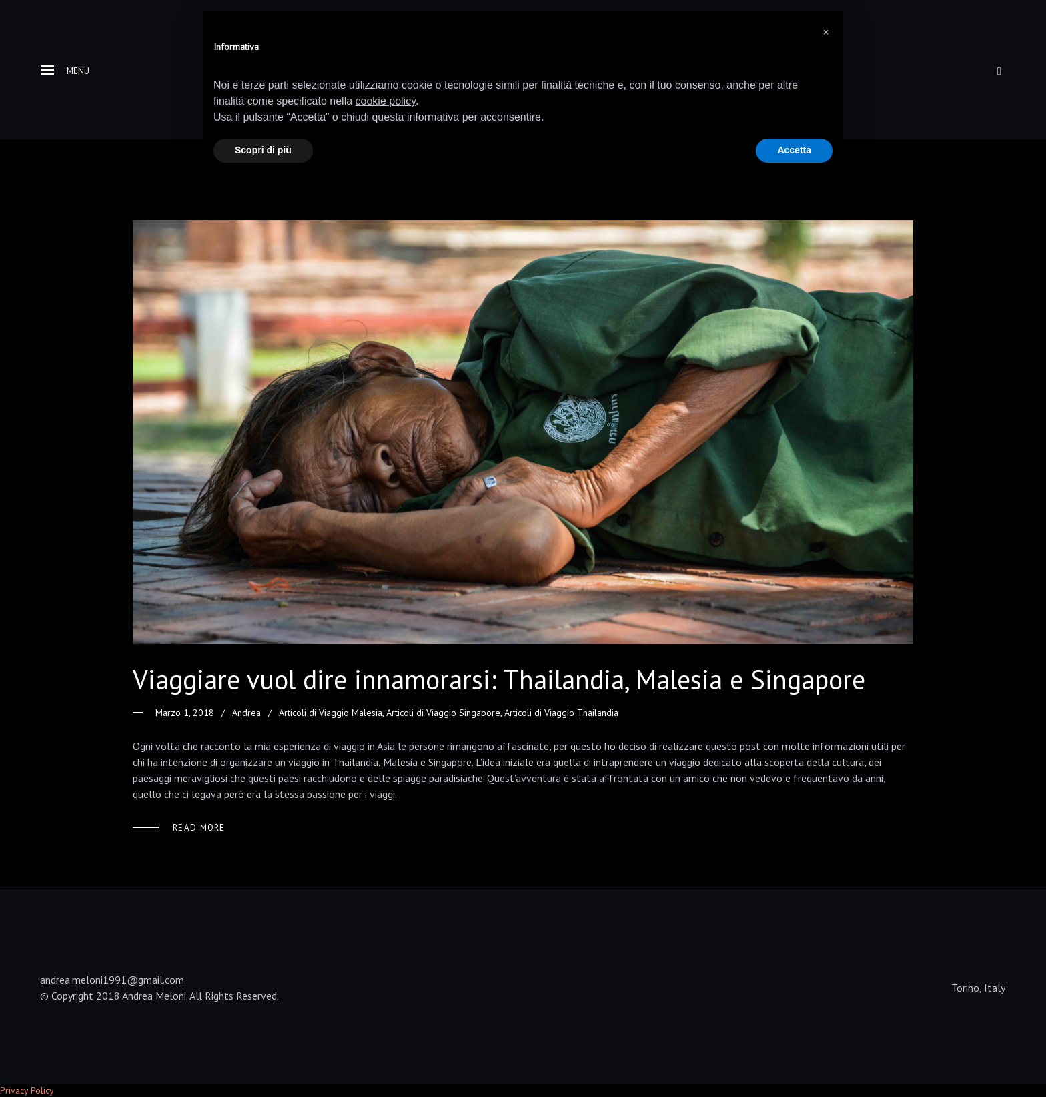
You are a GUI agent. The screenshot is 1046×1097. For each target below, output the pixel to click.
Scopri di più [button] (263, 150)
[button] (826, 32)
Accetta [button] (794, 150)
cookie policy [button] (386, 101)
